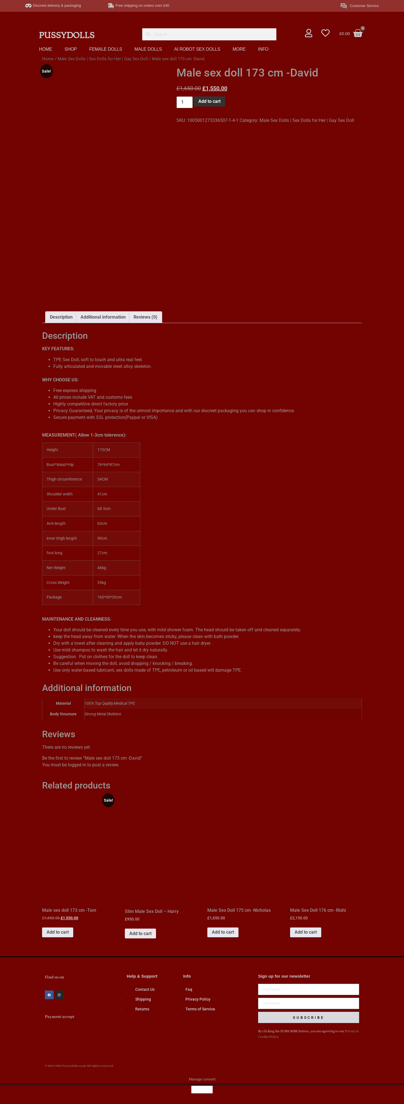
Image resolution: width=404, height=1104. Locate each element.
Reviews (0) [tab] (145, 317)
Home (48, 58)
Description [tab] (61, 317)
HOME (45, 49)
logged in (77, 764)
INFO (263, 49)
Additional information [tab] (103, 317)
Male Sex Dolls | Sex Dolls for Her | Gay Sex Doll (103, 58)
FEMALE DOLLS (105, 49)
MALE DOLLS (148, 49)
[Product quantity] (184, 102)
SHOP (71, 49)
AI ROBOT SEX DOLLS (197, 49)
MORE (239, 49)
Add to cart (209, 101)
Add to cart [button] (58, 932)
